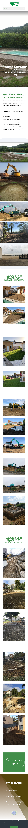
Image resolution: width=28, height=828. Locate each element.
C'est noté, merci (14, 826)
